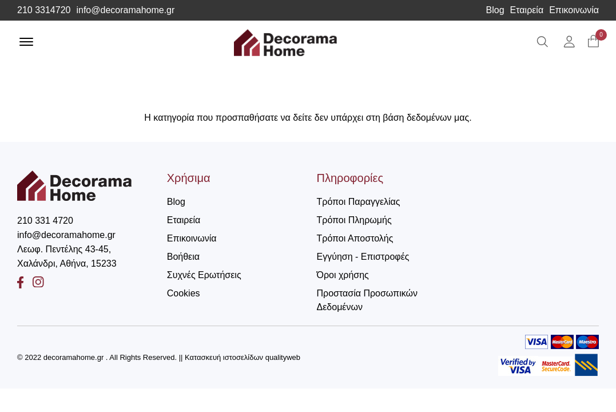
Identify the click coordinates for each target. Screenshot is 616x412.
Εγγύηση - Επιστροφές (363, 257)
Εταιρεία (527, 10)
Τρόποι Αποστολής (355, 238)
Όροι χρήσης (343, 275)
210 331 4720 (45, 220)
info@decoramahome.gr (125, 10)
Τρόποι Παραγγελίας (358, 202)
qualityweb (282, 357)
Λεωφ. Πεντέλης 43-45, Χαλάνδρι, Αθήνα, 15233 (67, 256)
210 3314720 (43, 10)
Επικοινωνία (574, 10)
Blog (495, 10)
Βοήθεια (183, 257)
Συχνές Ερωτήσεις (204, 275)
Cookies (183, 293)
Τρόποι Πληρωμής (354, 220)
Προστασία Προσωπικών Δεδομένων (367, 300)
